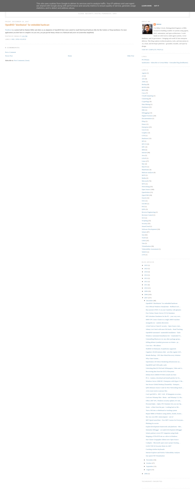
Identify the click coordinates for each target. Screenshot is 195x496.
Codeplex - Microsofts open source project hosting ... (163, 443)
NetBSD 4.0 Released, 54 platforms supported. (161, 349)
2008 (146, 294)
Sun (143, 235)
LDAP (144, 158)
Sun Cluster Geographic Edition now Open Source (162, 439)
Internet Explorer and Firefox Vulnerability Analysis (163, 452)
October (149, 463)
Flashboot (8, 30)
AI (143, 76)
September (150, 466)
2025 (146, 265)
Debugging (145, 113)
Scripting (145, 221)
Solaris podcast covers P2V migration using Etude (162, 433)
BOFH (144, 87)
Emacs (144, 124)
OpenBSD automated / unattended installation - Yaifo (163, 332)
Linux (144, 161)
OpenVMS (145, 195)
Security (144, 223)
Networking (145, 186)
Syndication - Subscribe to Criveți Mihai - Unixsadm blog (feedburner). (165, 62)
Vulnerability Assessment (150, 249)
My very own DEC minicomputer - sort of (159, 417)
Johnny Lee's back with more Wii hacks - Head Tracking (164, 329)
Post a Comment (10, 52)
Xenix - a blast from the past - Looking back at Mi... (163, 407)
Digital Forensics (147, 116)
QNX (143, 209)
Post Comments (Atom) (21, 60)
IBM (143, 150)
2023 (146, 268)
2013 (146, 278)
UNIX (144, 241)
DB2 (143, 110)
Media (144, 178)
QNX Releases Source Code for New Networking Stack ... (165, 388)
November (149, 460)
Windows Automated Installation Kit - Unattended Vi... (164, 336)
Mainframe (145, 170)
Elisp (143, 121)
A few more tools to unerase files (156, 391)
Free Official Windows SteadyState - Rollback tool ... (163, 307)
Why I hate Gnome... (152, 358)
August (148, 470)
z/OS (143, 255)
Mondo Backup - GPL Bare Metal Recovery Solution (163, 355)
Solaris (144, 232)
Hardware (145, 138)
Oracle (144, 198)
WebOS (144, 252)
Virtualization (146, 246)
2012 (146, 281)
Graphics (145, 133)
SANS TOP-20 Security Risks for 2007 (158, 446)
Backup (144, 84)
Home (70, 56)
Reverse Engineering (148, 212)
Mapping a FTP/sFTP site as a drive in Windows (161, 436)
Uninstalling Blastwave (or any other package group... (163, 339)
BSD (13, 39)
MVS (143, 184)
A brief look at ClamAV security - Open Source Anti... (163, 326)
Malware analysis (147, 172)
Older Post (130, 56)
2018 (146, 272)
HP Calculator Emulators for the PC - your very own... (163, 316)
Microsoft (145, 181)
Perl (143, 206)
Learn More (147, 6)
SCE (143, 218)
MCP (143, 175)
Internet (144, 152)
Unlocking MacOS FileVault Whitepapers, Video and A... (164, 368)
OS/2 (143, 201)
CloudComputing (147, 96)
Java (143, 155)
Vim (143, 243)
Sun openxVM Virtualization (155, 456)
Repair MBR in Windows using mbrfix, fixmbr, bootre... (164, 414)
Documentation (147, 118)
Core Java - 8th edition (153, 345)
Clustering (145, 99)
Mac (143, 164)
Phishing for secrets (152, 423)
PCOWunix (145, 60)
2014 (146, 275)
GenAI (144, 130)
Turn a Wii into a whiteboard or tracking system (161, 410)
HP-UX (144, 144)
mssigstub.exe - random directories (157, 323)
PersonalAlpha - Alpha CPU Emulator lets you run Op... (164, 404)
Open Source (20, 39)
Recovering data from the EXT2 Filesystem (160, 371)
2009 (146, 291)
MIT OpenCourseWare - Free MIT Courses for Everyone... (165, 420)
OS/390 (144, 204)
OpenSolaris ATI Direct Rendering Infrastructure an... (163, 362)
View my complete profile (152, 49)
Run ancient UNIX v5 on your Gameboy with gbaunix (163, 310)
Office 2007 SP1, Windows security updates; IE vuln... (163, 401)
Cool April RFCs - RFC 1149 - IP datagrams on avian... (164, 394)
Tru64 (144, 238)
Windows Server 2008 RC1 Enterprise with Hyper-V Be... (165, 381)
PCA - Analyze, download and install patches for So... (163, 378)
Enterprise (145, 127)
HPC (143, 147)
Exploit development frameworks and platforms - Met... (164, 427)
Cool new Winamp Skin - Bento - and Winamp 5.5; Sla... (164, 397)
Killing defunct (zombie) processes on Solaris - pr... (162, 342)
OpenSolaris (146, 192)
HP (143, 141)
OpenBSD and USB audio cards (156, 365)
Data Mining (146, 104)
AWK (144, 82)
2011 (146, 285)
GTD (143, 135)
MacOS (144, 167)
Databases (145, 107)
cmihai (158, 24)
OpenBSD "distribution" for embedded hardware (27, 25)
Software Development (149, 229)
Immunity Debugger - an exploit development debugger (164, 430)
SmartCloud (146, 226)
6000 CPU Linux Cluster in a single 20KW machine (163, 319)
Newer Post (9, 56)
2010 (146, 288)
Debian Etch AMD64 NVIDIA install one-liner (161, 375)
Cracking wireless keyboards (155, 449)
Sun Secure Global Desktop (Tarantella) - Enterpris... (163, 384)
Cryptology (145, 101)
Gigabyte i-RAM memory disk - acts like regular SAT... (164, 352)
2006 (146, 474)
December (149, 301)
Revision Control (147, 215)
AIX (143, 79)
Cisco (144, 93)
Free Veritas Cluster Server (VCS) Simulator (160, 313)
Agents (144, 73)
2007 (146, 298)
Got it (156, 6)
